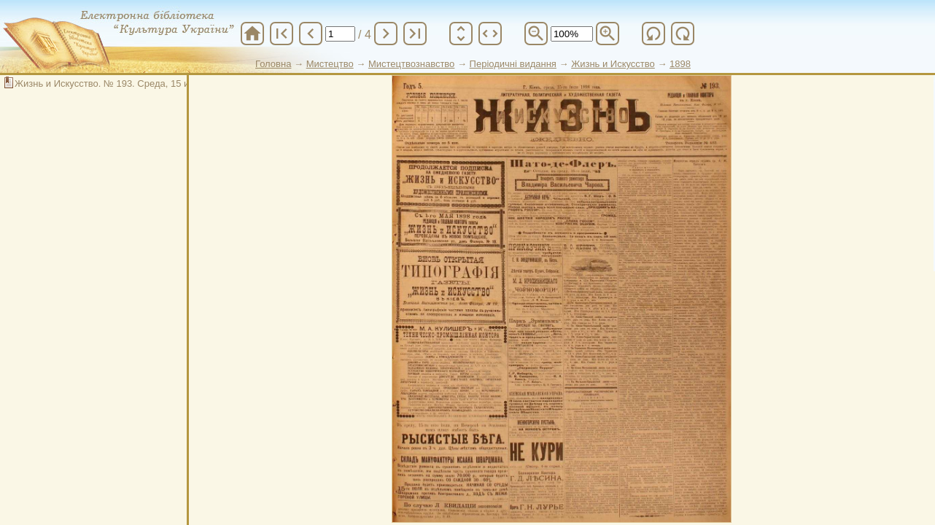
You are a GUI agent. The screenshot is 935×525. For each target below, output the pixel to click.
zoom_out (536, 33)
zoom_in (607, 33)
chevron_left (310, 33)
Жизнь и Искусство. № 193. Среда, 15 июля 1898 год (131, 83)
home (252, 33)
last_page (415, 33)
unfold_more (461, 33)
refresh (653, 33)
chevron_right (386, 33)
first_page (281, 33)
